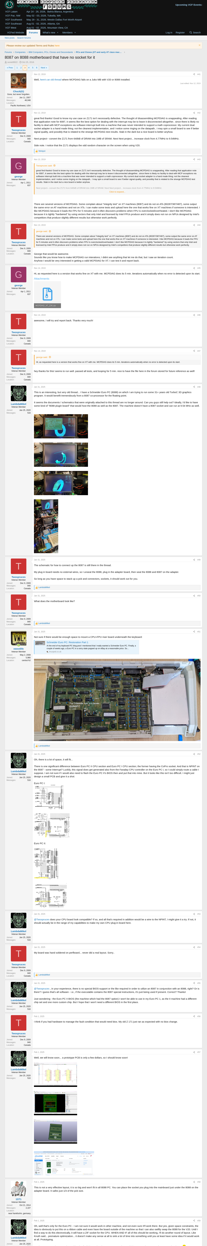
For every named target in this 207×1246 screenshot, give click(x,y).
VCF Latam (11, 11)
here (57, 45)
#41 (199, 74)
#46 (199, 315)
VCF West (10, 27)
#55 (199, 983)
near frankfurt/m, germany (19, 1213)
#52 (199, 754)
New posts (10, 38)
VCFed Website (15, 32)
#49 (199, 560)
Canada (27, 141)
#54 (199, 947)
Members (67, 32)
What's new (49, 32)
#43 (199, 159)
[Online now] (18, 645)
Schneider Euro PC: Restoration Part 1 (67, 642)
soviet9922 (12, 62)
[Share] (194, 74)
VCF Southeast (13, 23)
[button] (57, 32)
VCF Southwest (13, 19)
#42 (199, 113)
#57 (199, 1052)
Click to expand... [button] (117, 192)
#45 (199, 268)
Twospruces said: (44, 165)
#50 (199, 596)
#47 (199, 351)
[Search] (195, 32)
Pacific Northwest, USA (21, 105)
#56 (199, 1016)
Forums (33, 32)
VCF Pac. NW (12, 15)
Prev (11, 67)
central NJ (26, 660)
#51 (199, 632)
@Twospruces (41, 919)
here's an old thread (50, 79)
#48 (199, 387)
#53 (199, 914)
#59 (199, 1221)
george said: (42, 231)
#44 (199, 225)
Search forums (24, 38)
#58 (199, 1182)
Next (43, 67)
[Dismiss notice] (199, 45)
